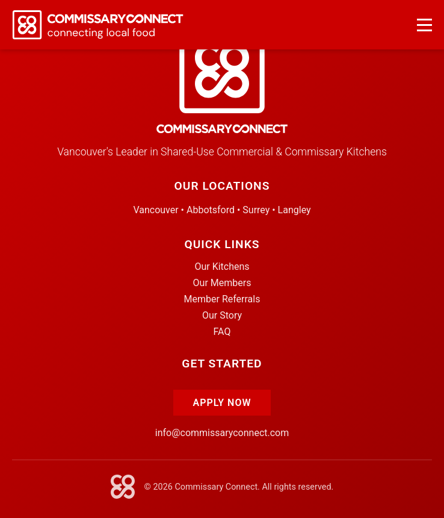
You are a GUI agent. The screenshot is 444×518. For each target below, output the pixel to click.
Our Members (222, 283)
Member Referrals (222, 299)
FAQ (222, 331)
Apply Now (222, 402)
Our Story (222, 315)
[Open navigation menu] (424, 25)
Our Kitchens (221, 266)
